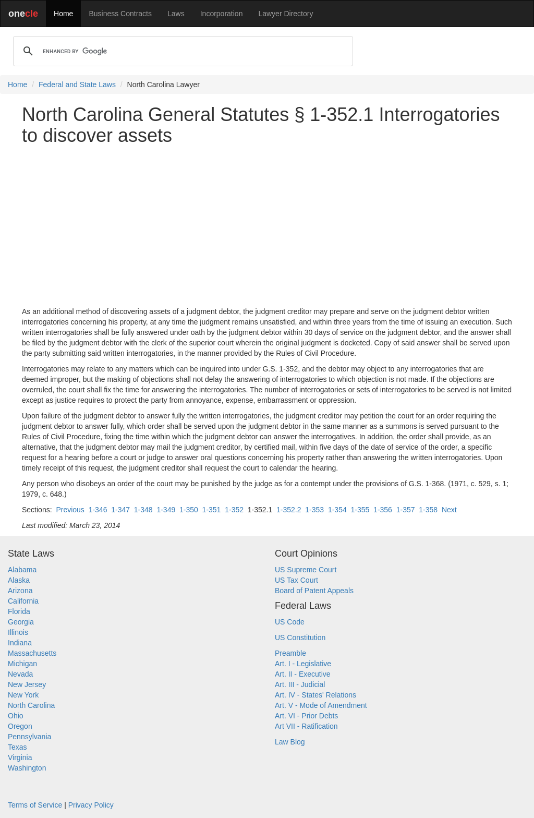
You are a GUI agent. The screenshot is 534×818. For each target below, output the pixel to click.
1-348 (143, 510)
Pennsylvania (29, 736)
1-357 (405, 510)
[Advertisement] (267, 226)
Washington (27, 768)
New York (23, 695)
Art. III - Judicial (300, 684)
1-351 (211, 510)
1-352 (234, 510)
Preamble (290, 653)
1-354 (337, 510)
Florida (19, 611)
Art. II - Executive (303, 674)
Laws (176, 13)
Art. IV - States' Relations (315, 695)
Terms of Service (35, 805)
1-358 (428, 510)
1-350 (188, 510)
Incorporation (221, 13)
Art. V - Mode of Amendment (321, 705)
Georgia (21, 622)
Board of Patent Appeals (314, 590)
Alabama (22, 570)
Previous (70, 510)
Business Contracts (120, 13)
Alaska (19, 580)
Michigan (22, 663)
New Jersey (27, 684)
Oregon (20, 726)
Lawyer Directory (285, 13)
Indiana (20, 643)
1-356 (382, 510)
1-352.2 (288, 510)
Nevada (20, 674)
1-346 (98, 510)
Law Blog (290, 742)
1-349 (165, 510)
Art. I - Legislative (303, 663)
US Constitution (300, 637)
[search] (181, 51)
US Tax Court (296, 580)
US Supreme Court (305, 570)
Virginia (20, 757)
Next (449, 510)
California (23, 601)
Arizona (20, 590)
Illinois (18, 632)
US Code (290, 622)
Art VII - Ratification (306, 726)
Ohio (15, 716)
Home (63, 13)
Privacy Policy (91, 805)
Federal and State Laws (77, 84)
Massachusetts (32, 653)
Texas (17, 747)
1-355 (360, 510)
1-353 (314, 510)
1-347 (120, 510)
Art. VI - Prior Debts (306, 716)
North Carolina (31, 705)
